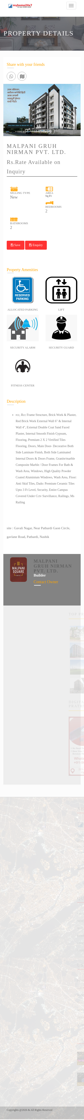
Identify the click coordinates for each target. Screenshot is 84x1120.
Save (15, 245)
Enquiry (36, 245)
